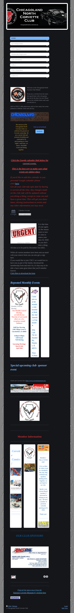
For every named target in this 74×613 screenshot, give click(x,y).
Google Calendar (25, 214)
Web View (65, 608)
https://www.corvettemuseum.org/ (36, 381)
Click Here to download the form (22, 273)
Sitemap (14, 606)
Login (66, 606)
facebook (39, 131)
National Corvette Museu (23, 593)
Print (9, 606)
